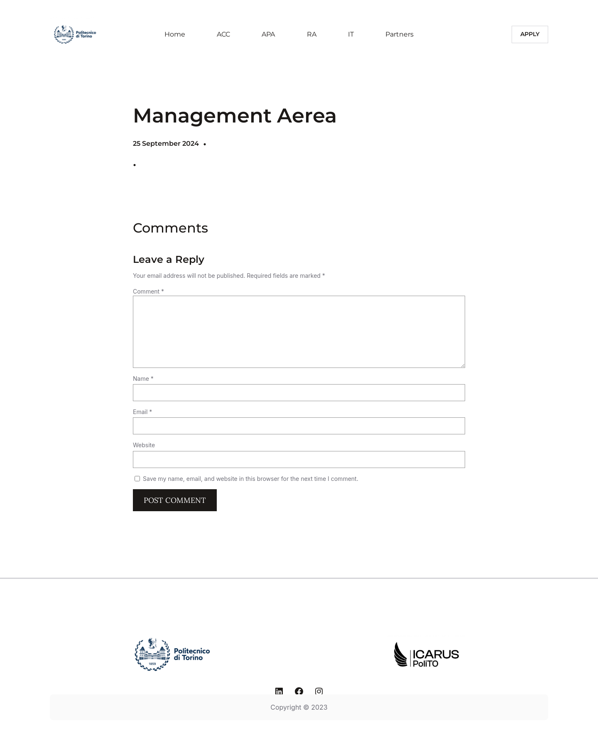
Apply (529, 34)
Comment (148, 291)
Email (142, 411)
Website (144, 444)
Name (143, 378)
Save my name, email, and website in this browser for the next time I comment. (250, 478)
